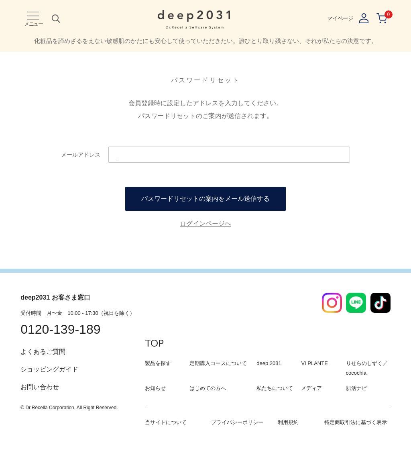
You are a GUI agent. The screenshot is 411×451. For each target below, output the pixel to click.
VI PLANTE (314, 363)
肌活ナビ (356, 388)
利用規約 (288, 422)
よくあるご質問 (42, 351)
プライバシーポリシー (237, 422)
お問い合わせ (39, 387)
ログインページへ (205, 223)
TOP (154, 343)
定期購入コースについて (218, 363)
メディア (311, 388)
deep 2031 (268, 363)
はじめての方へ (207, 388)
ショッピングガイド (49, 369)
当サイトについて (166, 422)
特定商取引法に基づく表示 (355, 422)
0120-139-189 (60, 329)
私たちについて (274, 388)
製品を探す (158, 363)
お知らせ (155, 388)
